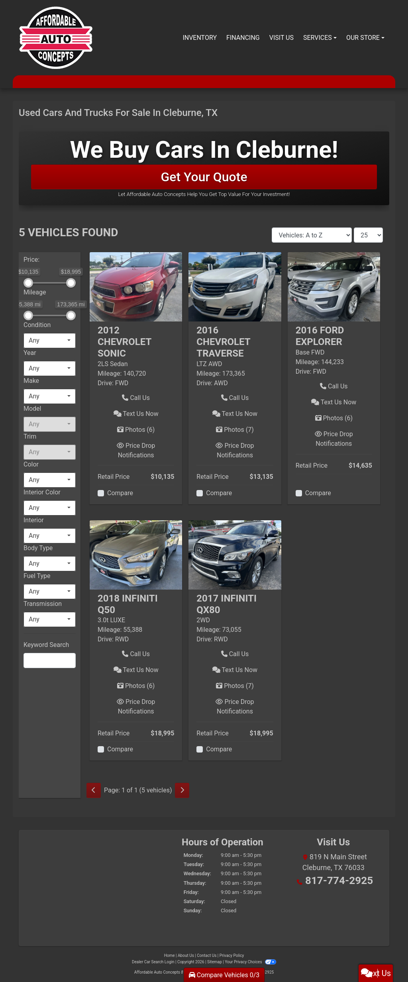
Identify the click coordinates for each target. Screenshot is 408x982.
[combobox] (50, 340)
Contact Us (206, 955)
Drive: (106, 383)
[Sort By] (312, 235)
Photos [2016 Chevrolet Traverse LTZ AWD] (235, 429)
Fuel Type (37, 576)
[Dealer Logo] (55, 37)
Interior (34, 520)
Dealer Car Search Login (153, 962)
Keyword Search (46, 645)
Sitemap (214, 962)
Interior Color (42, 492)
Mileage (35, 292)
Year (30, 353)
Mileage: (110, 373)
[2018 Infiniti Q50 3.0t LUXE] (136, 554)
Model (32, 408)
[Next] (182, 790)
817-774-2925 (339, 878)
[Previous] (93, 790)
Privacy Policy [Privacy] (232, 955)
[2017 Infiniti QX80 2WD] (234, 554)
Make (31, 380)
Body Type (38, 548)
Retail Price (113, 476)
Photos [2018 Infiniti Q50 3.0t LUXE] (136, 686)
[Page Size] (368, 235)
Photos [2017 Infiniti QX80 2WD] (235, 686)
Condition (37, 325)
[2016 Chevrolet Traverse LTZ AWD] (234, 286)
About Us (186, 955)
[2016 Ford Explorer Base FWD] (334, 286)
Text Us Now (136, 413)
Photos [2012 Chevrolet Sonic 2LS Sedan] (136, 429)
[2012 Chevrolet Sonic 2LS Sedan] (136, 286)
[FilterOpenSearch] (50, 660)
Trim (30, 436)
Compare (120, 493)
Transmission (43, 604)
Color (31, 464)
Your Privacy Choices (250, 962)
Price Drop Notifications (136, 450)
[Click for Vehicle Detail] (136, 346)
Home (169, 955)
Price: (31, 259)
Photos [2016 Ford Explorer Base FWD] (334, 418)
